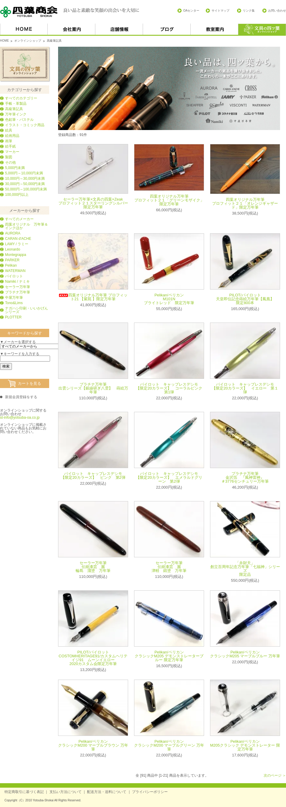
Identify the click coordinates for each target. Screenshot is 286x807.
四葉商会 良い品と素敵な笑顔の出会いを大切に (70, 12)
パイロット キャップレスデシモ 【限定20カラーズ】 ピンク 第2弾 (93, 475)
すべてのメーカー (19, 219)
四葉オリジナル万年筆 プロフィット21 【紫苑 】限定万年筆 (93, 297)
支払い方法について (65, 792)
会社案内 (71, 30)
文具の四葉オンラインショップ (24, 64)
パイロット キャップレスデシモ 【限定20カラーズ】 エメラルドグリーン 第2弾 (169, 477)
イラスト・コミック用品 (24, 125)
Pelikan (11, 265)
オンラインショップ (27, 40)
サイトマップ (220, 10)
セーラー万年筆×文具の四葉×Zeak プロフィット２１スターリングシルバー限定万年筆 (93, 203)
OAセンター (191, 10)
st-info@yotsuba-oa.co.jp (20, 417)
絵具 (8, 130)
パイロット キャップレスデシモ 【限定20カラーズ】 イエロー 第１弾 (245, 388)
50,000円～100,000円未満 (26, 189)
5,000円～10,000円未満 (24, 173)
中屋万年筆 (14, 297)
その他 (10, 162)
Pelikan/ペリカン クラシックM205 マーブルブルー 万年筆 (245, 654)
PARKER (12, 260)
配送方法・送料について (106, 792)
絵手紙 (10, 146)
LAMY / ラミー (16, 244)
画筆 (8, 141)
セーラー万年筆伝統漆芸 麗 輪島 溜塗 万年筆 (93, 567)
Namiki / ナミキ (17, 281)
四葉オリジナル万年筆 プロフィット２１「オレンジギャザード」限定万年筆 (245, 203)
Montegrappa (15, 255)
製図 (8, 157)
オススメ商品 (262, 30)
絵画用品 (12, 136)
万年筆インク (16, 114)
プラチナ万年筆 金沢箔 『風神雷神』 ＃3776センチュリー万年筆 (245, 477)
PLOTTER (13, 317)
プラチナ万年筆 (17, 292)
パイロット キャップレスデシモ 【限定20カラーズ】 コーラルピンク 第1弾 (171, 388)
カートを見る (29, 383)
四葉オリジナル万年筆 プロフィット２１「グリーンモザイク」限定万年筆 (169, 200)
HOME (24, 30)
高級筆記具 (14, 109)
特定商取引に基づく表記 (24, 792)
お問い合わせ (277, 10)
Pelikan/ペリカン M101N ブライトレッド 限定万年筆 (169, 299)
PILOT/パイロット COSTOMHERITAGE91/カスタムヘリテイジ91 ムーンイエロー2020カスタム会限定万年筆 (93, 658)
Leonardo (12, 249)
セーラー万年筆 (17, 287)
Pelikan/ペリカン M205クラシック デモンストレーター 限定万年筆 (245, 745)
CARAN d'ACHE (18, 239)
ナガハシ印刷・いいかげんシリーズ (26, 310)
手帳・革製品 (16, 103)
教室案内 (214, 30)
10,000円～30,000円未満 (25, 178)
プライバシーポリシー (150, 792)
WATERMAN (15, 271)
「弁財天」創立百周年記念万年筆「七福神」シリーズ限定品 (245, 569)
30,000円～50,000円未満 (25, 184)
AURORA (12, 233)
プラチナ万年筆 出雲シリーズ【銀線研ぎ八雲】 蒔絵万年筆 (93, 388)
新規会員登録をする (21, 397)
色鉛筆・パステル (19, 120)
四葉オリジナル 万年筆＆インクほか (26, 226)
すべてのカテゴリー (21, 98)
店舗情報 (119, 30)
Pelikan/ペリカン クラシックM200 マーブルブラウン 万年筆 (93, 745)
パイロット (14, 276)
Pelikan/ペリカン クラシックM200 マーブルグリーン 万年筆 (169, 745)
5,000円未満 (15, 168)
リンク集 (249, 10)
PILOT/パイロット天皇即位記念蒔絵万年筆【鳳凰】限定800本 (245, 299)
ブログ (167, 30)
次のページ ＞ (275, 775)
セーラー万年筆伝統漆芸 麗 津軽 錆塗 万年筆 (169, 567)
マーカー (12, 152)
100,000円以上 (17, 195)
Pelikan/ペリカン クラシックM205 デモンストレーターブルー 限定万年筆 (169, 656)
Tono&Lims (14, 303)
